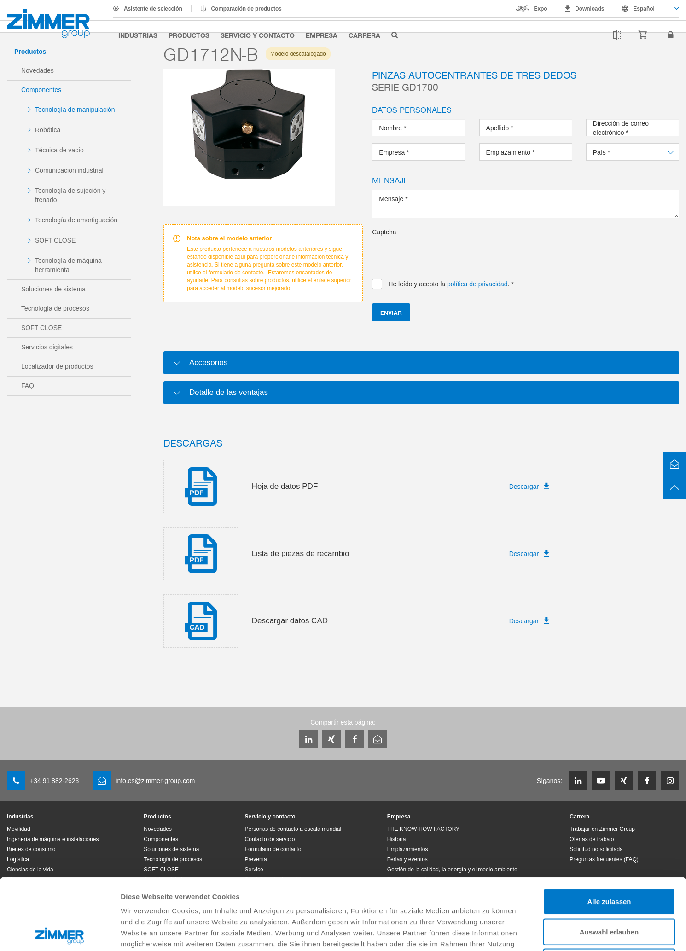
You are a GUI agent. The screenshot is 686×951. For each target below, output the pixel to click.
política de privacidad (477, 284)
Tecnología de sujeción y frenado (70, 195)
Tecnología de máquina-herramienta (69, 265)
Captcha (384, 232)
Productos (189, 35)
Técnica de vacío (59, 150)
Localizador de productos (57, 366)
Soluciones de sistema (53, 289)
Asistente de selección (153, 9)
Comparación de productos (246, 9)
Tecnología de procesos (55, 308)
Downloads (589, 9)
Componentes (41, 89)
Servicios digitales (47, 347)
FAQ (27, 385)
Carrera (364, 35)
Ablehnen (609, 890)
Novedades (37, 70)
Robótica (47, 129)
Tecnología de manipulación (75, 109)
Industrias (137, 35)
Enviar (391, 312)
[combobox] (646, 8)
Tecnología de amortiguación (76, 220)
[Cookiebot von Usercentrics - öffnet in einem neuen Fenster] (59, 933)
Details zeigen (489, 933)
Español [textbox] (644, 9)
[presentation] (442, 255)
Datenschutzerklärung (262, 883)
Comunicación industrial (69, 170)
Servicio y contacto (258, 35)
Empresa (321, 35)
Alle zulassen (609, 830)
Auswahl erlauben (609, 860)
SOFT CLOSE (55, 240)
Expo (540, 9)
